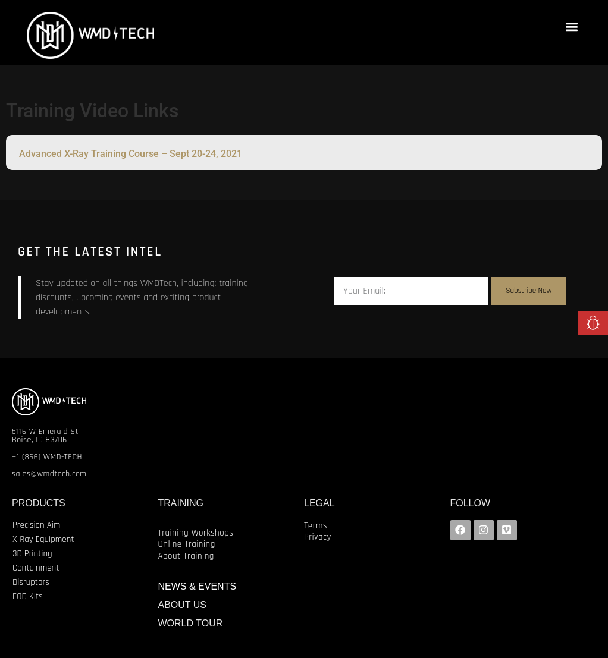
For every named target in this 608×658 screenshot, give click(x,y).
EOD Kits (27, 596)
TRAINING (180, 503)
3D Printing (32, 553)
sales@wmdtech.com (49, 473)
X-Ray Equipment (43, 539)
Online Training (186, 544)
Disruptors (30, 582)
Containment (35, 568)
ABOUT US (182, 605)
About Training (186, 556)
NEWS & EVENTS (197, 586)
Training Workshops (196, 533)
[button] (571, 26)
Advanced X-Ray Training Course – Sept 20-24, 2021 (130, 153)
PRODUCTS (38, 503)
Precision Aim (36, 525)
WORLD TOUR (190, 623)
